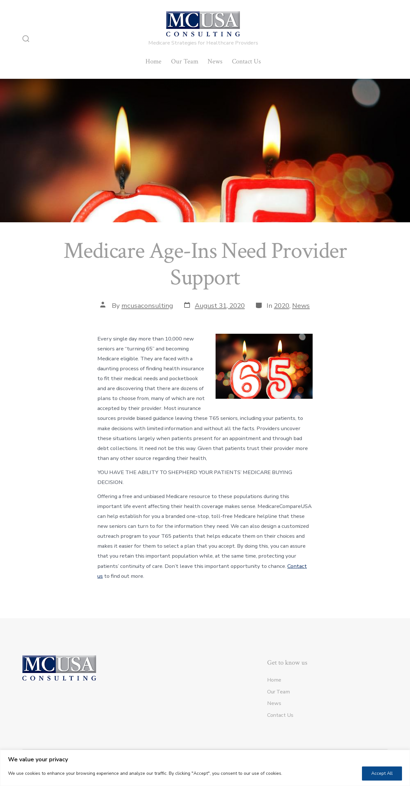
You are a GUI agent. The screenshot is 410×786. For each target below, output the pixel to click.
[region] (205, 768)
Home (153, 61)
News (215, 61)
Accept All (382, 773)
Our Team (184, 61)
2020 (281, 305)
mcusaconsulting (147, 305)
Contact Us (246, 61)
